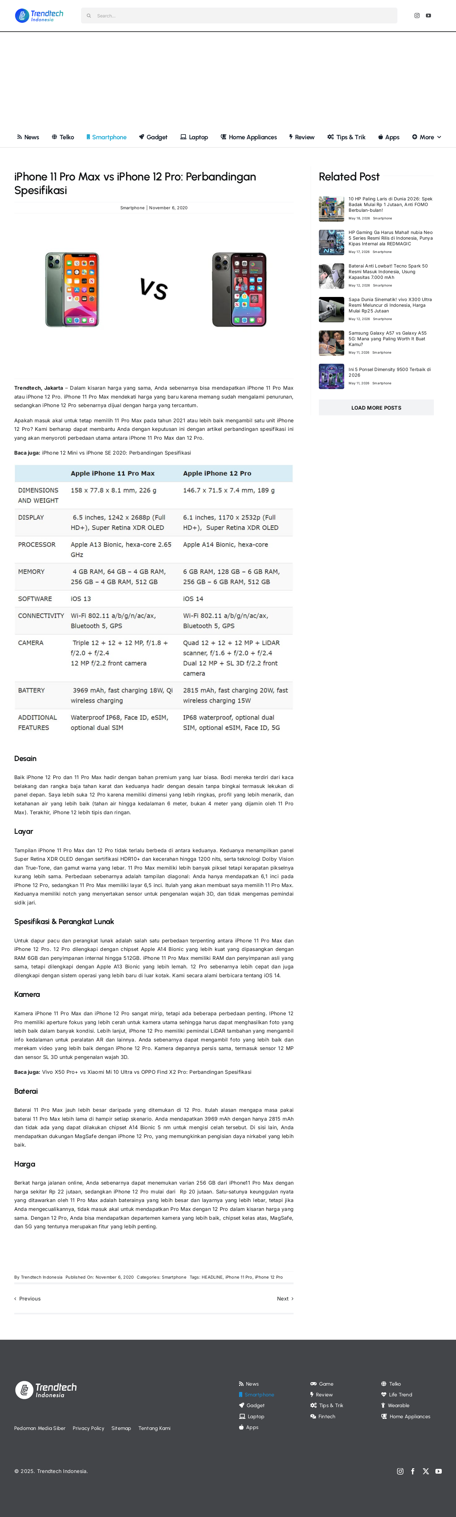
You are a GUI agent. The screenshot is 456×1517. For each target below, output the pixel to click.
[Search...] (239, 15)
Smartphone (132, 207)
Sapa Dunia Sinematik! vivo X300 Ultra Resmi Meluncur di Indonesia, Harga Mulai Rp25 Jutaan (390, 305)
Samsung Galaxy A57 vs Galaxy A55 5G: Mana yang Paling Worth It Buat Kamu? (388, 338)
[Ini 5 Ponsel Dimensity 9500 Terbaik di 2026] (331, 368)
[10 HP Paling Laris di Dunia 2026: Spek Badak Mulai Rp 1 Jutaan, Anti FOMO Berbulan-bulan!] (331, 200)
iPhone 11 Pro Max (85, 396)
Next (282, 1298)
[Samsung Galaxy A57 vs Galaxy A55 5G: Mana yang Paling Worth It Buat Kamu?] (331, 334)
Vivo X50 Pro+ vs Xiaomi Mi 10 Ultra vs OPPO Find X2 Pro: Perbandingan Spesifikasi (146, 1072)
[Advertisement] (228, 79)
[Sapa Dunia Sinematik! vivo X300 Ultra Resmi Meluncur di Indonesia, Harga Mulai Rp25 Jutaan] (331, 301)
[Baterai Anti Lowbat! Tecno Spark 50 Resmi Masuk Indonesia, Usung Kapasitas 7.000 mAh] (331, 267)
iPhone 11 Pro (238, 1277)
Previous (30, 1298)
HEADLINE (212, 1277)
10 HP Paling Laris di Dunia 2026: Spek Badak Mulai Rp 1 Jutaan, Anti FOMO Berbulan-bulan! (391, 204)
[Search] (89, 15)
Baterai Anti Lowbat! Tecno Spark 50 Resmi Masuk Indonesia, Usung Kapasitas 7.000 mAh (388, 271)
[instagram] (417, 15)
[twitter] (426, 1471)
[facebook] (413, 1471)
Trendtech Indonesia (42, 1277)
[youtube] (428, 15)
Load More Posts (376, 408)
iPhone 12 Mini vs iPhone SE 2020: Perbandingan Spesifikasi (115, 453)
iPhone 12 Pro (131, 1191)
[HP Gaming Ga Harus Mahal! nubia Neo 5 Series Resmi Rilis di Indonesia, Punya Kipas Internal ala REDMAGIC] (331, 234)
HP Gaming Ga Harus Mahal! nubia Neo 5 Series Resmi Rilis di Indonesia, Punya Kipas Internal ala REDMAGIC (391, 238)
